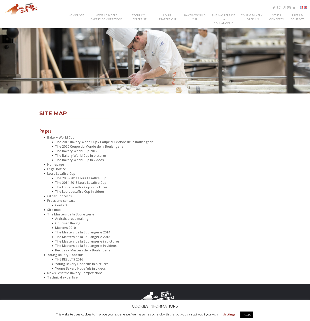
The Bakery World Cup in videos (79, 160)
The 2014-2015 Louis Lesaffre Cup (80, 182)
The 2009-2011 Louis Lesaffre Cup (80, 178)
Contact (61, 205)
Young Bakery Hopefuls (251, 17)
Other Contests (276, 17)
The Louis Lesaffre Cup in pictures (81, 187)
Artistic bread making (71, 218)
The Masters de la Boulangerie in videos (86, 246)
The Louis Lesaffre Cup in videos (80, 191)
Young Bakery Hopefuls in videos (80, 268)
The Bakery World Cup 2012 (76, 151)
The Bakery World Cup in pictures (81, 155)
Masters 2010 (65, 228)
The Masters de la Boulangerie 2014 (82, 232)
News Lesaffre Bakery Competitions (106, 17)
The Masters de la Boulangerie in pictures (87, 241)
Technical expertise (139, 17)
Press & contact (297, 17)
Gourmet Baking (67, 223)
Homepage (76, 15)
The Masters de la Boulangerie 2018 (82, 237)
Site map (54, 210)
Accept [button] (247, 314)
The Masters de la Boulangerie (223, 19)
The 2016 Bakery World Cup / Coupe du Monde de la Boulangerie (104, 142)
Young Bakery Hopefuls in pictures (82, 264)
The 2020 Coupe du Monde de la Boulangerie (89, 146)
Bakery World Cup (195, 17)
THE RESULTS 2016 (69, 259)
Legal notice (56, 169)
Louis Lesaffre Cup (167, 17)
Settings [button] (229, 314)
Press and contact (61, 200)
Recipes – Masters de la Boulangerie (83, 250)
